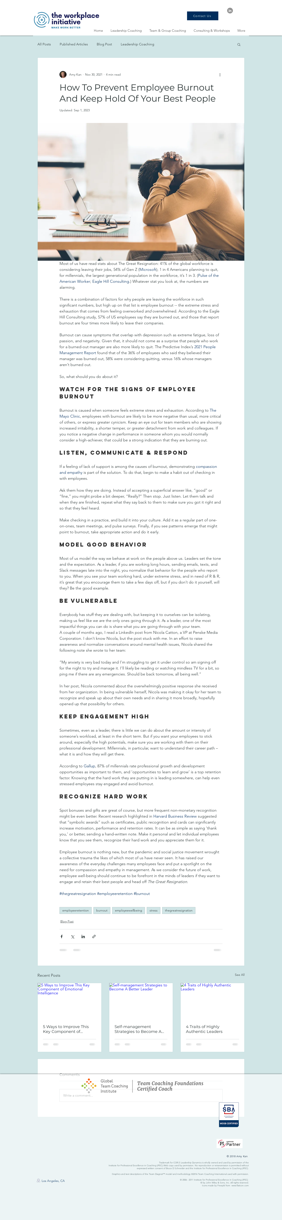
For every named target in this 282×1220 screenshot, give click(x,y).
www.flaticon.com (240, 1185)
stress (154, 910)
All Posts (44, 44)
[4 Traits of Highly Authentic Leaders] (212, 1001)
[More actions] (220, 74)
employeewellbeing (128, 910)
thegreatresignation (179, 910)
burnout (102, 910)
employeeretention (75, 910)
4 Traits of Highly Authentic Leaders (204, 1029)
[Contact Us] (202, 15)
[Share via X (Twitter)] (72, 936)
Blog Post (104, 44)
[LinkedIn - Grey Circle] (230, 10)
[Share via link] (94, 936)
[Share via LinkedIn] (83, 936)
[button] (239, 44)
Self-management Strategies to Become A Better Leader (138, 1029)
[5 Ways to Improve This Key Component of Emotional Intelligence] (69, 1001)
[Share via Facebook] (61, 936)
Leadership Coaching (137, 44)
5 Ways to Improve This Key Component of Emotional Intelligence (66, 1029)
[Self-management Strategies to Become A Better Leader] (141, 1001)
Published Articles (74, 44)
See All (240, 975)
